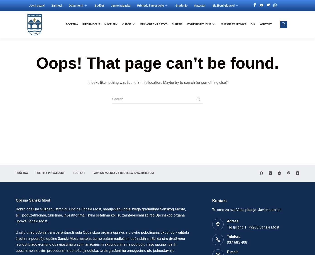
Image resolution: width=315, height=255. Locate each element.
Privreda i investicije (152, 5)
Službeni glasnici (225, 5)
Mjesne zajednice (234, 24)
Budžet (99, 5)
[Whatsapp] (275, 5)
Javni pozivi (37, 5)
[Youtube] (261, 5)
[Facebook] (255, 5)
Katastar (199, 5)
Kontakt (266, 24)
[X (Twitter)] (270, 173)
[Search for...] (153, 99)
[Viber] (288, 173)
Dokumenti (78, 5)
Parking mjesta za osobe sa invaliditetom (124, 173)
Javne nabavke (120, 5)
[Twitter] (268, 5)
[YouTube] (297, 173)
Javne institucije (200, 24)
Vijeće (128, 24)
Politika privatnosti (51, 173)
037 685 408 (237, 242)
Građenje (182, 5)
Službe (177, 24)
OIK (253, 24)
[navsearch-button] (283, 24)
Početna (72, 24)
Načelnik (111, 24)
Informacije (92, 24)
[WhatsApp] (279, 173)
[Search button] (198, 99)
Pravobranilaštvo (154, 24)
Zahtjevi (56, 5)
